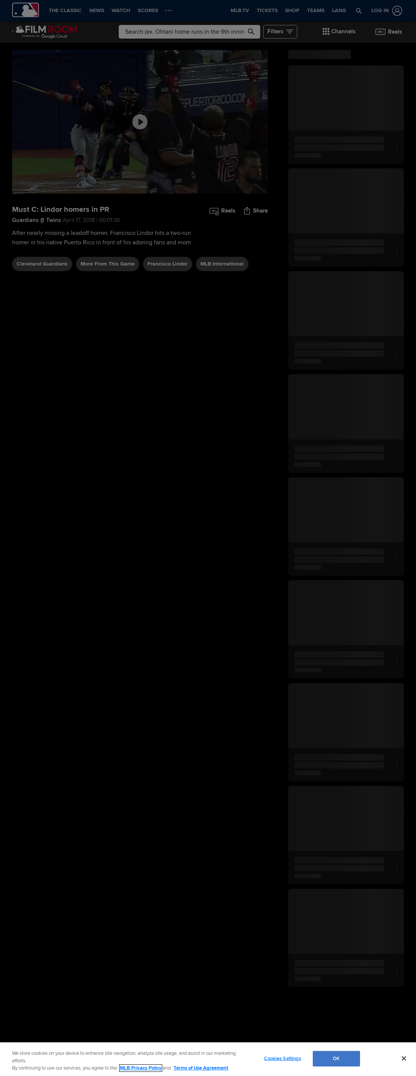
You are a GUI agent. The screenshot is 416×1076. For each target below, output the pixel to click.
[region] (208, 1059)
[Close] (404, 1058)
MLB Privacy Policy (140, 1068)
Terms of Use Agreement (201, 1068)
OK (336, 1058)
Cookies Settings (282, 1058)
